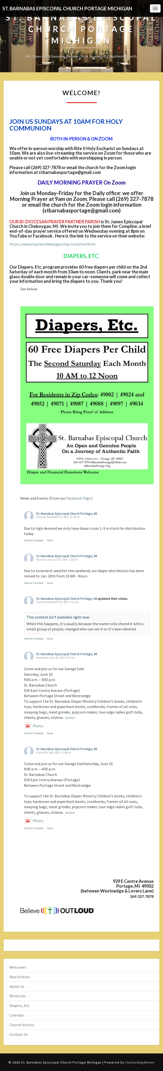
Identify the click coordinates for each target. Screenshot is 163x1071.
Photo (33, 725)
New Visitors (19, 976)
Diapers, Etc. (19, 1005)
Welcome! (17, 967)
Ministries (17, 995)
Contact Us (18, 1034)
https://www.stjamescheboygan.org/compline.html (52, 244)
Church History (21, 1024)
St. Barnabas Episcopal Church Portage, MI (66, 513)
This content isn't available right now (58, 617)
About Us (16, 986)
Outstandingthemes (140, 1062)
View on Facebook (34, 540)
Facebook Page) (79, 498)
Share (50, 540)
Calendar (16, 1015)
